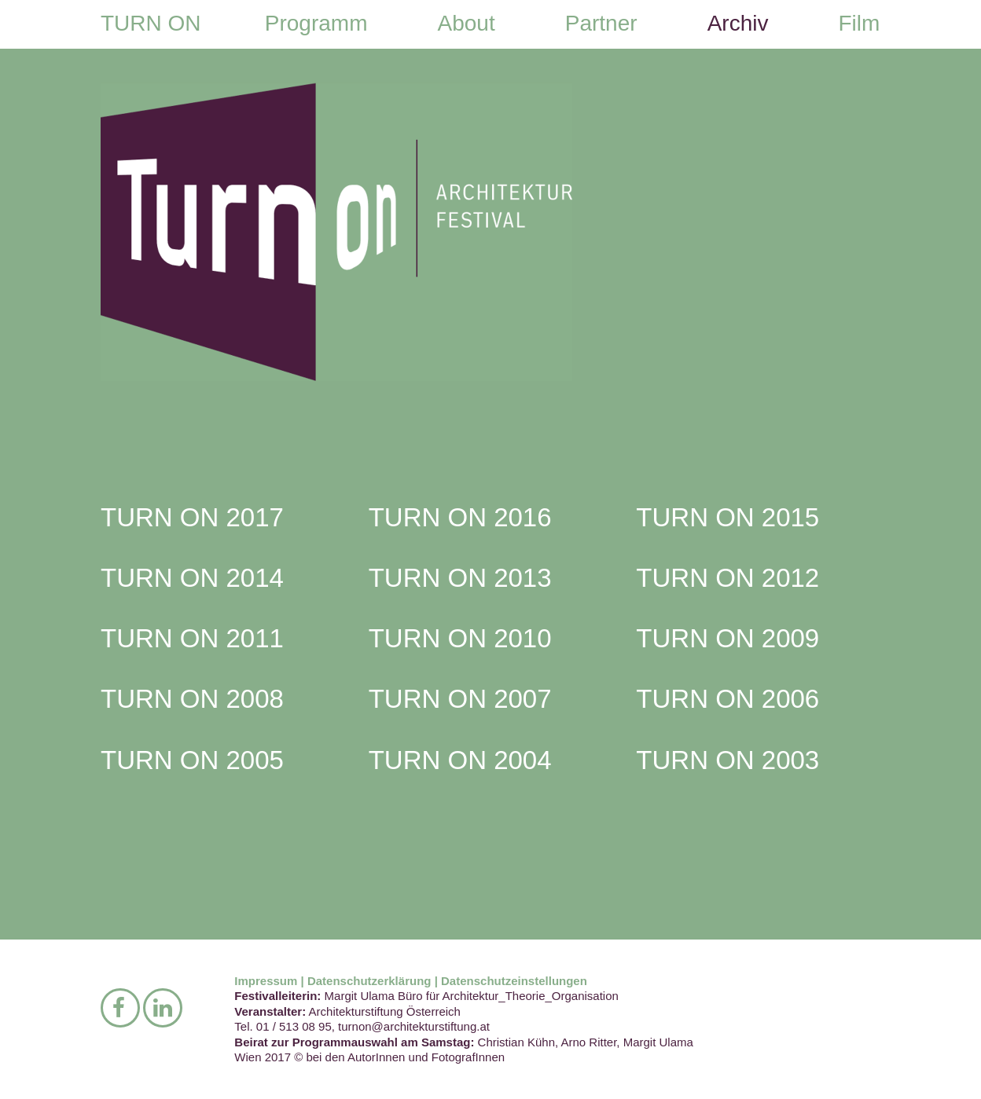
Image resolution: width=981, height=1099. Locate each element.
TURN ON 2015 (727, 517)
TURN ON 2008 (192, 698)
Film (859, 23)
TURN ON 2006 (727, 698)
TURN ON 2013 (460, 577)
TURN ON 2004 (460, 760)
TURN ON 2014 (192, 577)
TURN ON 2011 (192, 638)
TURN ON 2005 (192, 760)
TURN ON (151, 23)
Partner (601, 23)
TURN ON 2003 (727, 760)
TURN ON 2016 (460, 517)
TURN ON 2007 (460, 698)
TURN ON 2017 (192, 517)
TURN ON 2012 (727, 577)
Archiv (738, 23)
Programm (316, 23)
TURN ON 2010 (460, 638)
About (466, 23)
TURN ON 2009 (727, 638)
